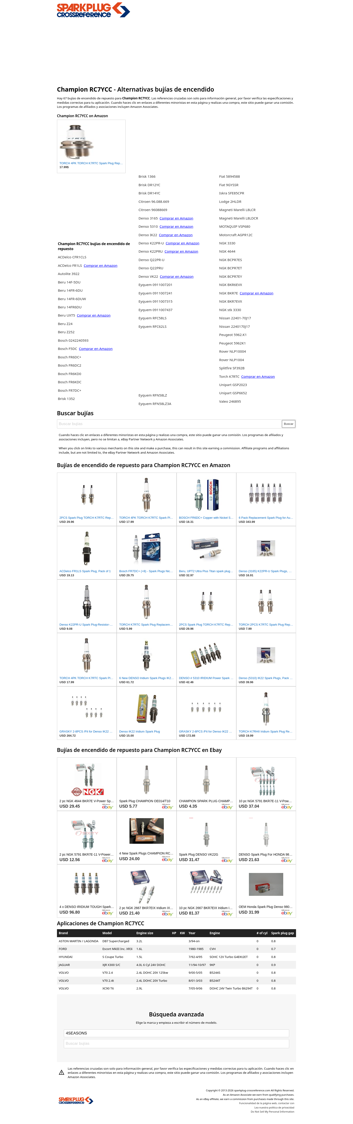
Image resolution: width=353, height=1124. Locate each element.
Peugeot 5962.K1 (233, 334)
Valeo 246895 (230, 401)
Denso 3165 (148, 218)
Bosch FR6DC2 (69, 365)
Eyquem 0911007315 (155, 301)
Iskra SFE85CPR (231, 193)
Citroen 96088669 (152, 209)
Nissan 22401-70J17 (235, 318)
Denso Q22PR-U (151, 259)
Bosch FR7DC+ (69, 390)
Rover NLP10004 (232, 351)
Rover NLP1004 (231, 359)
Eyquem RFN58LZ (152, 395)
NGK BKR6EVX (230, 284)
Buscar (288, 424)
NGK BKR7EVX (230, 301)
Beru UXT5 (66, 315)
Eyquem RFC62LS (152, 326)
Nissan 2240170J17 (234, 326)
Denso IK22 (147, 235)
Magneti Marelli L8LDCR (238, 218)
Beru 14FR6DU (70, 307)
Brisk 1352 (66, 398)
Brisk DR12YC (149, 184)
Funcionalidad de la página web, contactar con (266, 1103)
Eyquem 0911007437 (155, 309)
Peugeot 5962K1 (232, 343)
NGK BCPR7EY (230, 276)
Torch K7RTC (229, 376)
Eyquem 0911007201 (155, 284)
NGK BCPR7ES (230, 259)
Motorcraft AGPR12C (236, 235)
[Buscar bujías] (170, 424)
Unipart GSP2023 (233, 384)
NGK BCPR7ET (230, 268)
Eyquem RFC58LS (152, 318)
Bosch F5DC (68, 348)
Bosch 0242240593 (73, 340)
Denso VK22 (148, 276)
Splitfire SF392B (232, 368)
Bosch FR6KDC (69, 382)
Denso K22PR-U (151, 243)
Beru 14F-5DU (69, 282)
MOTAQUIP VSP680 (234, 226)
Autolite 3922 (68, 273)
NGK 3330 (227, 243)
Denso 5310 (148, 226)
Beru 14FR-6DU (70, 290)
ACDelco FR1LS (70, 265)
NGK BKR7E (228, 293)
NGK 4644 (227, 251)
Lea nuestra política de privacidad (274, 1107)
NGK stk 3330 (230, 309)
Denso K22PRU (150, 251)
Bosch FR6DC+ (69, 357)
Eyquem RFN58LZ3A (154, 403)
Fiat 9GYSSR (228, 184)
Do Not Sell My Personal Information (272, 1111)
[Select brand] (176, 1033)
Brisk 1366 (146, 176)
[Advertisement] (176, 51)
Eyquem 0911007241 (155, 293)
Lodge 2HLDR (230, 201)
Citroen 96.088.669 (153, 201)
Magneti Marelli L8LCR (237, 209)
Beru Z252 (66, 332)
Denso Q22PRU (150, 268)
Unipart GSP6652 (233, 393)
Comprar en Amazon (100, 265)
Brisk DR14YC (149, 193)
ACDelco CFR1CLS (72, 257)
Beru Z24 (65, 323)
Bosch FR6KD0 (69, 373)
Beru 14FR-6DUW (72, 298)
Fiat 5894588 (229, 176)
